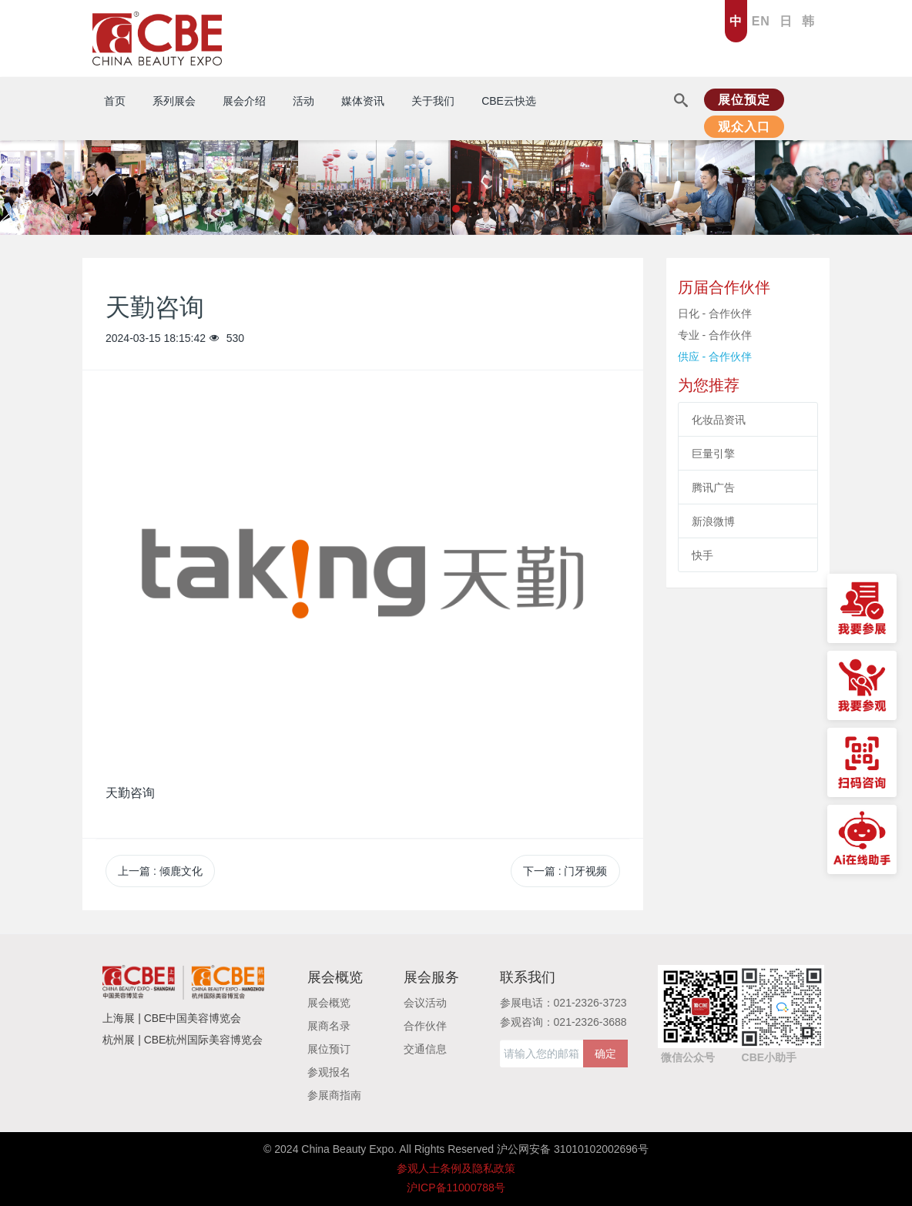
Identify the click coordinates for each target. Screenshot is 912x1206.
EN (761, 21)
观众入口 (744, 126)
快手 (702, 555)
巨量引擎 (713, 453)
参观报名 (328, 1072)
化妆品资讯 (719, 420)
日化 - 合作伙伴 (715, 313)
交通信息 (425, 1049)
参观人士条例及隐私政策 (456, 1168)
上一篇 (160, 871)
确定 (605, 1053)
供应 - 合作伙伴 (715, 356)
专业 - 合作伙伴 (715, 335)
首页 (115, 101)
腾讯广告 (713, 487)
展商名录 (328, 1026)
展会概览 (328, 1003)
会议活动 (425, 1003)
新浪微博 (713, 521)
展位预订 (328, 1049)
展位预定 (744, 99)
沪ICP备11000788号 (456, 1187)
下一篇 (565, 871)
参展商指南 (334, 1095)
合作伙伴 (425, 1026)
